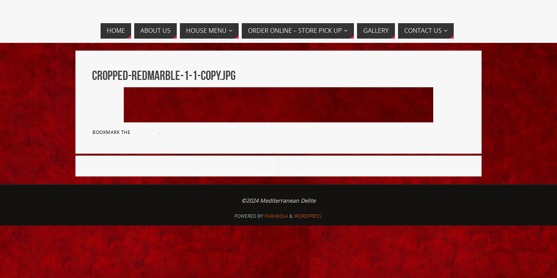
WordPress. (308, 216)
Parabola (276, 216)
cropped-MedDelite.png (123, 166)
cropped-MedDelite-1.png (431, 166)
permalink (145, 132)
